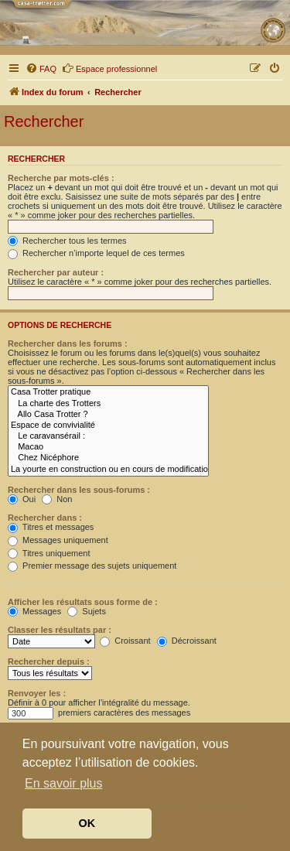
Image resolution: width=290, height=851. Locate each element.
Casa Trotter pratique (108, 392)
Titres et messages (51, 526)
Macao (108, 447)
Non (57, 499)
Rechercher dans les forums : (68, 343)
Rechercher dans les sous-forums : (79, 489)
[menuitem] (41, 69)
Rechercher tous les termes (67, 240)
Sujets (86, 611)
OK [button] (87, 823)
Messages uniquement (58, 540)
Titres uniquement (49, 553)
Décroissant (187, 640)
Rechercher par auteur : (56, 272)
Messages (34, 611)
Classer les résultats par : (59, 629)
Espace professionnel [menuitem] (109, 68)
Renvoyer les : (37, 693)
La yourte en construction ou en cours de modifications (108, 469)
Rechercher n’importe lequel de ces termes (96, 253)
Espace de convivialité (108, 425)
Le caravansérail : (108, 436)
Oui (22, 499)
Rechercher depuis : (49, 661)
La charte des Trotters (108, 403)
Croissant (125, 640)
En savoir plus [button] (64, 783)
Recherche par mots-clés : (61, 178)
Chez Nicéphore (108, 458)
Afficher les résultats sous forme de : (83, 602)
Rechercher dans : (45, 517)
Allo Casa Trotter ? (108, 414)
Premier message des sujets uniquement (92, 565)
